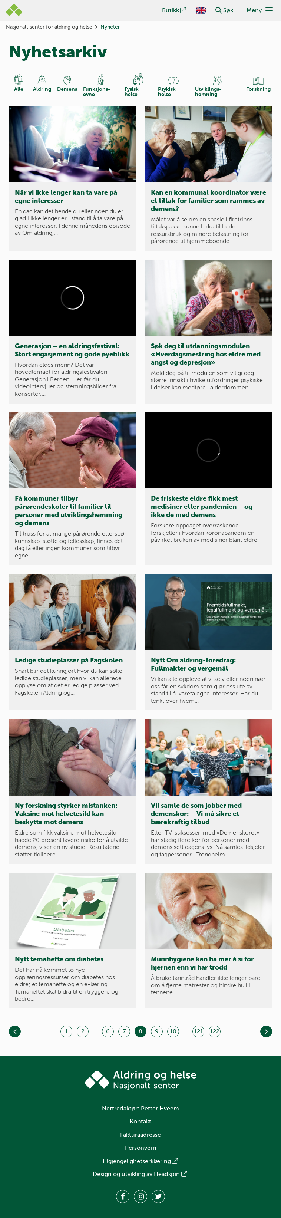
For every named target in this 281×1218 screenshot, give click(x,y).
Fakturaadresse (140, 1134)
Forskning (258, 89)
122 (214, 1031)
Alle (18, 89)
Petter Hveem (160, 1108)
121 (198, 1031)
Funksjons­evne (96, 92)
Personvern (140, 1147)
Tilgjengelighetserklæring (140, 1161)
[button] (218, 10)
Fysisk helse (132, 92)
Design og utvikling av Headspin (140, 1174)
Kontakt (140, 1121)
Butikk (174, 10)
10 (173, 1031)
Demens (67, 89)
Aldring (42, 89)
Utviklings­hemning (208, 92)
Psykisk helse (167, 92)
